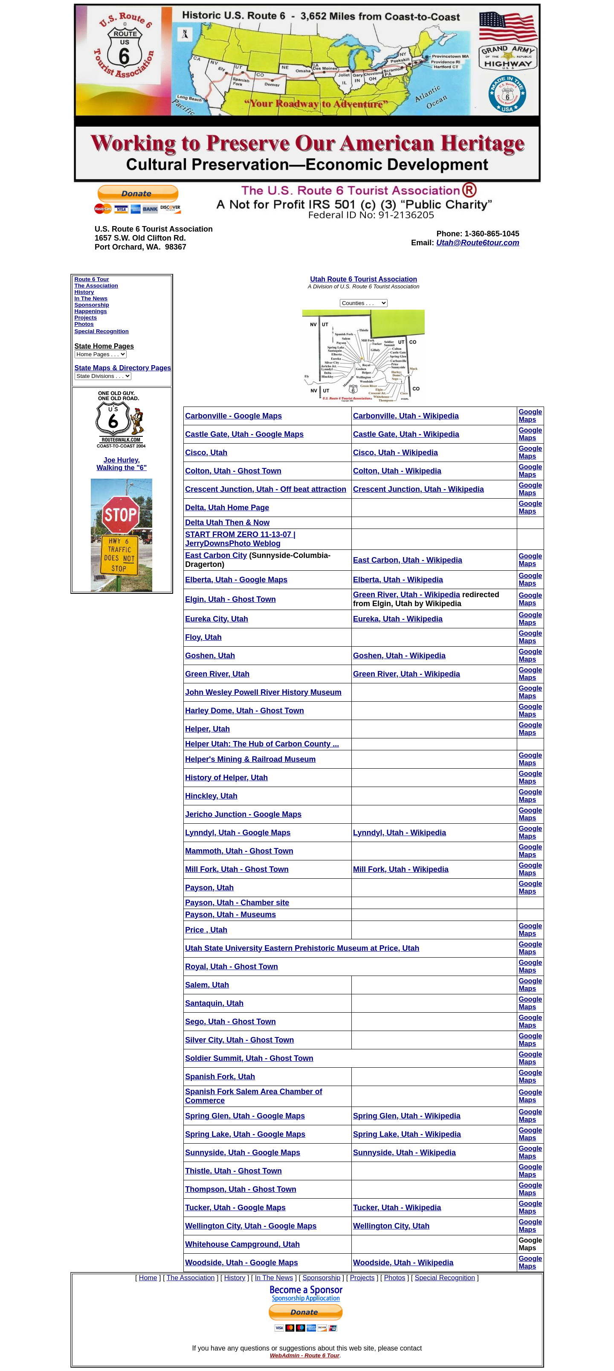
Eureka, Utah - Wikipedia (398, 619)
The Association (96, 285)
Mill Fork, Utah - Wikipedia (401, 869)
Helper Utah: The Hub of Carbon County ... (262, 744)
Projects (86, 317)
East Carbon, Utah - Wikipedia (407, 560)
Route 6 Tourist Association (363, 279)
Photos (84, 324)
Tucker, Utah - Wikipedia (397, 1207)
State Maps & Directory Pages (123, 368)
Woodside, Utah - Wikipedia (403, 1262)
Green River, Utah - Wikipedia (406, 674)
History (84, 292)
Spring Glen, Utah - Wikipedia (406, 1116)
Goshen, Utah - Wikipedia (399, 655)
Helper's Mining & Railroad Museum (250, 759)
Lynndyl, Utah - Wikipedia (399, 832)
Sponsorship (92, 305)
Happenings (91, 311)
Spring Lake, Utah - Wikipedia (407, 1134)
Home (148, 1277)
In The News (91, 298)
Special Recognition (102, 331)
